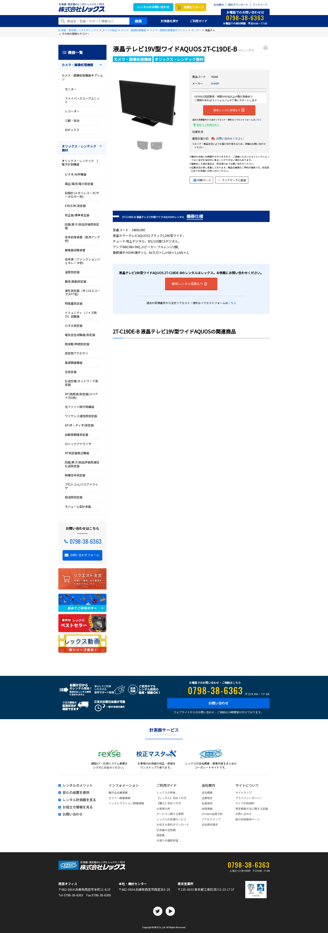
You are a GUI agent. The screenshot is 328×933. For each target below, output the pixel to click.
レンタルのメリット (78, 785)
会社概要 (207, 792)
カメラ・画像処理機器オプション (168, 30)
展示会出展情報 (118, 792)
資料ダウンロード (238, 4)
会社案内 (219, 4)
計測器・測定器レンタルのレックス (78, 30)
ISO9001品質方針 (212, 814)
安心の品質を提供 (76, 793)
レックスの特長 (166, 792)
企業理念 (207, 798)
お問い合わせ (218, 703)
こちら (258, 119)
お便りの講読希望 (167, 840)
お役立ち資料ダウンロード (172, 824)
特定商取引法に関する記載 (251, 809)
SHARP (215, 83)
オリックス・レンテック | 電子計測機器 (81, 162)
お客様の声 (163, 809)
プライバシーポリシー (249, 798)
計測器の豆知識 (166, 830)
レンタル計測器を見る (79, 800)
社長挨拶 (207, 803)
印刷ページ (204, 180)
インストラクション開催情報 (126, 803)
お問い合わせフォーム (84, 555)
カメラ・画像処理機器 (133, 30)
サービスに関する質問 (170, 814)
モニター (196, 30)
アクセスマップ (211, 819)
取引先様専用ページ (247, 819)
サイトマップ (243, 792)
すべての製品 (109, 30)
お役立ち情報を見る (78, 807)
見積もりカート (193, 7)
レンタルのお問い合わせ (153, 7)
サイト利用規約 (244, 803)
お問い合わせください (229, 138)
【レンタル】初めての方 (171, 798)
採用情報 (207, 809)
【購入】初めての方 (168, 803)
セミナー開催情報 (119, 798)
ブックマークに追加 (232, 180)
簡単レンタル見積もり (228, 110)
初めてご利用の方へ (208, 124)
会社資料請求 (210, 824)
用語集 (160, 835)
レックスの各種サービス (171, 819)
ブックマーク (260, 4)
